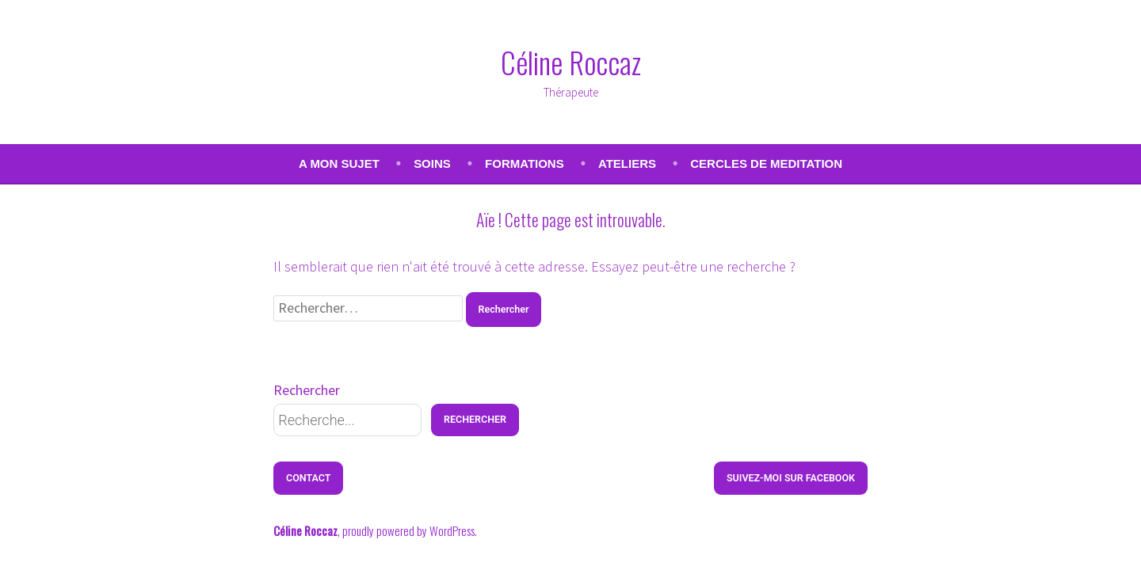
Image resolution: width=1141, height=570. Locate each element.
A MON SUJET (339, 163)
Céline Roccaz (571, 62)
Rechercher (306, 390)
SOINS (432, 163)
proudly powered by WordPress (408, 530)
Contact (308, 478)
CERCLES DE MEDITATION (766, 163)
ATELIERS (627, 163)
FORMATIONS (524, 163)
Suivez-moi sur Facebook (791, 478)
